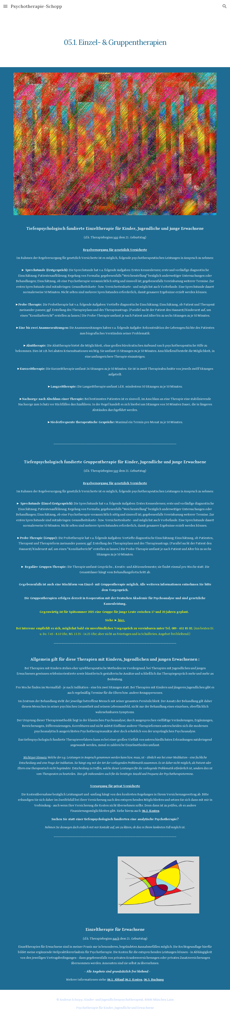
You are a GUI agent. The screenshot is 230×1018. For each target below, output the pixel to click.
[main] (115, 40)
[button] (5, 6)
